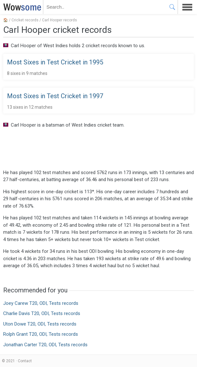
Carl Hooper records (59, 20)
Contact (25, 361)
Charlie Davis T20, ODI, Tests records (41, 313)
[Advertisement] (98, 148)
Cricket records (25, 20)
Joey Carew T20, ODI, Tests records (40, 303)
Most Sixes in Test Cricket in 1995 (55, 62)
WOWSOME (21, 7)
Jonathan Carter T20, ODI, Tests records (45, 345)
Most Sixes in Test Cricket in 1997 (55, 96)
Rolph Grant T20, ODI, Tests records (40, 334)
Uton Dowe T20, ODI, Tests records (39, 324)
